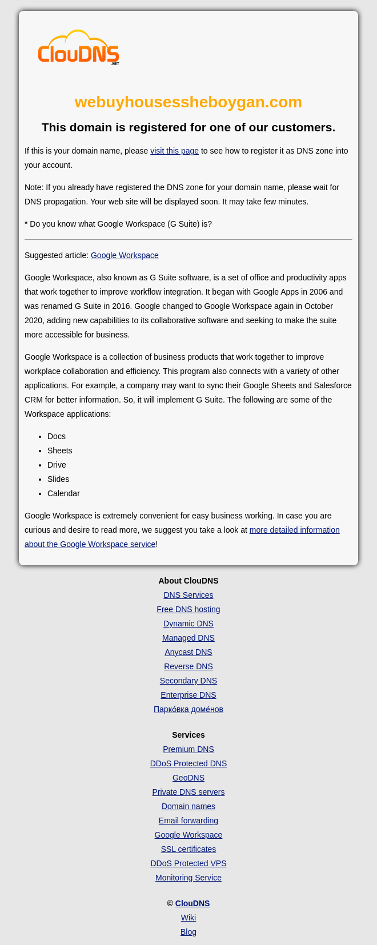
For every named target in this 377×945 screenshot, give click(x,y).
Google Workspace (125, 255)
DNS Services (188, 595)
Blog (188, 931)
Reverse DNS (188, 666)
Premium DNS (188, 749)
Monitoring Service (188, 877)
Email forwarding (188, 820)
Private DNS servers (189, 792)
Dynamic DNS (188, 623)
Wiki (188, 917)
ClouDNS (192, 903)
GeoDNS (188, 777)
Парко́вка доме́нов (188, 709)
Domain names (188, 806)
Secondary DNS (188, 680)
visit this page (174, 150)
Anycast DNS (188, 652)
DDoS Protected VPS (188, 863)
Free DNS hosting (188, 609)
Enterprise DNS (188, 694)
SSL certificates (188, 849)
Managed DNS (188, 637)
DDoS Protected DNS (188, 763)
